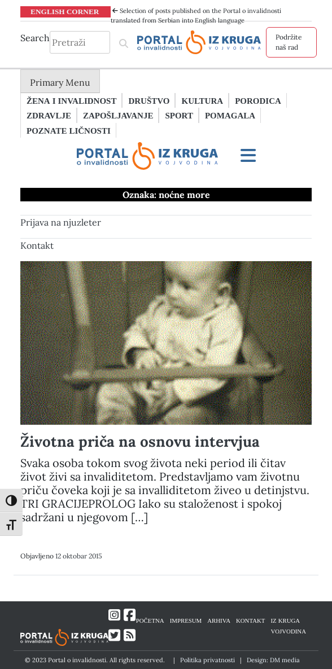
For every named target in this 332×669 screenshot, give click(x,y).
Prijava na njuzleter (60, 222)
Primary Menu (60, 82)
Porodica (258, 100)
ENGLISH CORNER (64, 11)
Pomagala (230, 115)
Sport (179, 115)
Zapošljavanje (118, 115)
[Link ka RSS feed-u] (130, 635)
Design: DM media (273, 660)
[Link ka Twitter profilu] (114, 635)
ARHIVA (218, 620)
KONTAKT (250, 620)
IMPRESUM (186, 620)
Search (35, 37)
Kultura (202, 100)
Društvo (148, 100)
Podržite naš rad (289, 42)
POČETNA (150, 620)
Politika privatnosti (207, 660)
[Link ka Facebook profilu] (130, 615)
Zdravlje (49, 115)
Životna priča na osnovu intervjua (140, 441)
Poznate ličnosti (69, 130)
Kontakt (37, 245)
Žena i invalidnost (71, 100)
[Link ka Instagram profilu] (114, 615)
